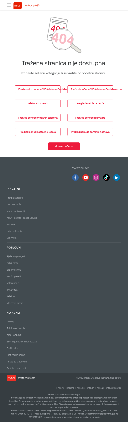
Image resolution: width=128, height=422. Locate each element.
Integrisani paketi (16, 211)
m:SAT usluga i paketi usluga (22, 218)
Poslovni (14, 247)
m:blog (10, 321)
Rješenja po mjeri (16, 256)
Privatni (13, 189)
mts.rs (61, 388)
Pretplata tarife (15, 198)
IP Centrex (12, 290)
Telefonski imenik (16, 328)
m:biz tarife (12, 263)
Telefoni (11, 296)
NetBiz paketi (14, 276)
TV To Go (11, 224)
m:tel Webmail (14, 335)
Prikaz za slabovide (17, 361)
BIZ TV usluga (14, 270)
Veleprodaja (13, 283)
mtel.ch (90, 388)
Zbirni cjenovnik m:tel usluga (22, 341)
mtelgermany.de (113, 388)
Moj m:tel (11, 238)
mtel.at (100, 388)
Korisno (13, 312)
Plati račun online (16, 355)
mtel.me (70, 388)
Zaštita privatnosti (16, 368)
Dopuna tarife (14, 204)
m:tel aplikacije (14, 231)
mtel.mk (80, 388)
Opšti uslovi (13, 348)
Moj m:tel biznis (15, 303)
